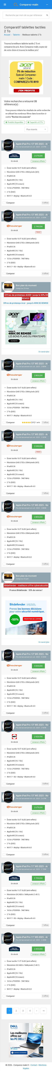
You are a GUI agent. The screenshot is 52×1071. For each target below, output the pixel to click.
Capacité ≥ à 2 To (35, 122)
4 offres (45, 784)
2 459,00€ (38, 949)
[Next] (36, 1011)
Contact (34, 1065)
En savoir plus (44, 352)
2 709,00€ (38, 878)
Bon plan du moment (26, 285)
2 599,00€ (38, 446)
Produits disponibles (14, 122)
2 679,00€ (38, 156)
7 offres (45, 422)
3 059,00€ (38, 666)
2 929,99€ (38, 737)
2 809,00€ (38, 375)
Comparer (10, 203)
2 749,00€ (38, 226)
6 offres (45, 203)
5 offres (45, 564)
